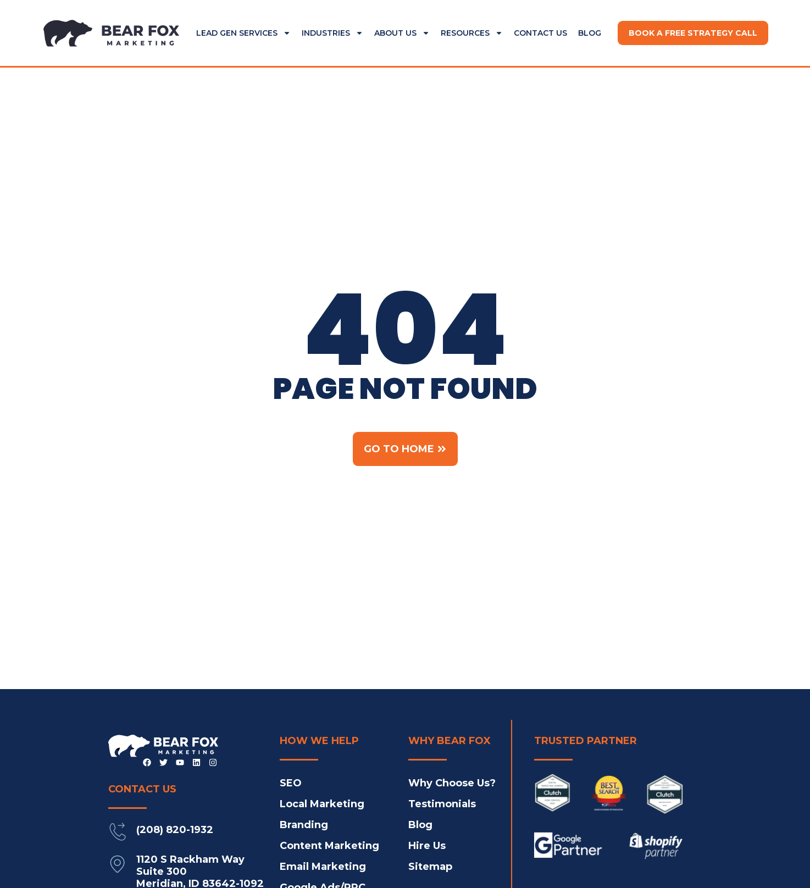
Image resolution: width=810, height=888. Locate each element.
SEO (291, 783)
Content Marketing (329, 846)
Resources (472, 33)
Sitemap (430, 867)
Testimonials (442, 804)
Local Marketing (322, 804)
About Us (402, 33)
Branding (304, 825)
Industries (332, 33)
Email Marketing (323, 867)
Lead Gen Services (243, 33)
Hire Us (427, 846)
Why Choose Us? (452, 783)
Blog (589, 33)
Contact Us (540, 33)
